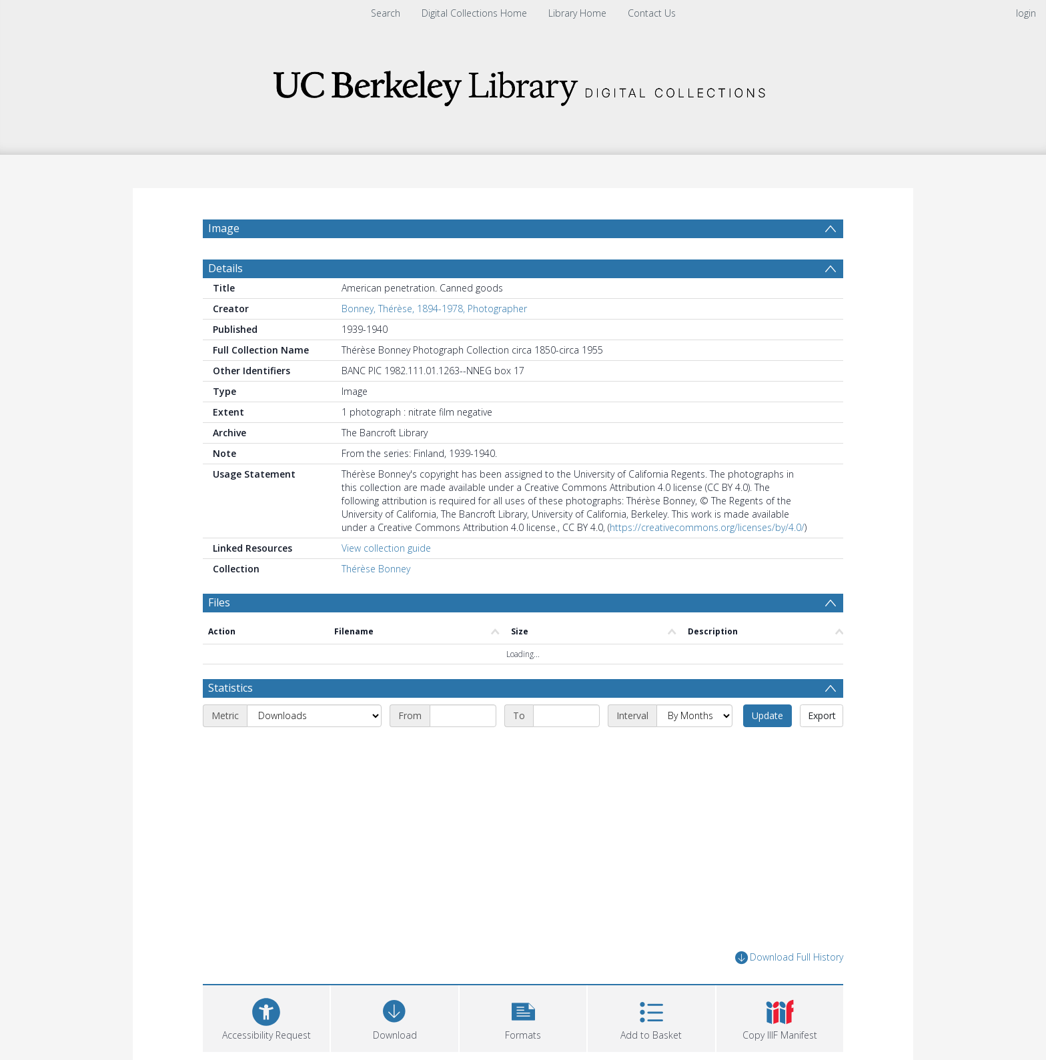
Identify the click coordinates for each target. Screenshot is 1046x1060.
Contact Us (652, 13)
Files (219, 602)
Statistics (230, 687)
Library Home (577, 13)
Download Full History (789, 958)
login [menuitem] (1026, 13)
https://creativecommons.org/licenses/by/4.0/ (707, 527)
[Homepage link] (523, 84)
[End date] (566, 715)
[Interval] (694, 715)
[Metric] (314, 715)
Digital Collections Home (474, 13)
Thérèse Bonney (376, 568)
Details (225, 268)
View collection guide (386, 548)
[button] (523, 1017)
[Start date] (463, 715)
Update (767, 715)
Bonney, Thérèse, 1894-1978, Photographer (434, 308)
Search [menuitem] (385, 13)
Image (223, 228)
